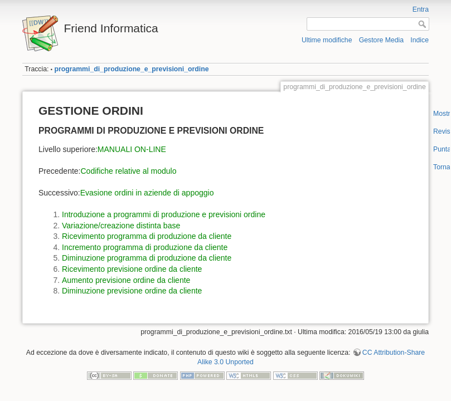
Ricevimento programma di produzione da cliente (146, 236)
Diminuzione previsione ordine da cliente (132, 290)
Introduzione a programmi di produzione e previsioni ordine (163, 214)
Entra (421, 9)
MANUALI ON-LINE (132, 149)
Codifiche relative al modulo (129, 171)
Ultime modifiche (327, 40)
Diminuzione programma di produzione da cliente (146, 257)
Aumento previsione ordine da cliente (126, 280)
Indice (419, 40)
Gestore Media (381, 40)
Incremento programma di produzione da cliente (144, 247)
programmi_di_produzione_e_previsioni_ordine (131, 69)
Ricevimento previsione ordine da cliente (132, 269)
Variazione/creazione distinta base (121, 225)
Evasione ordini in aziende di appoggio (147, 192)
